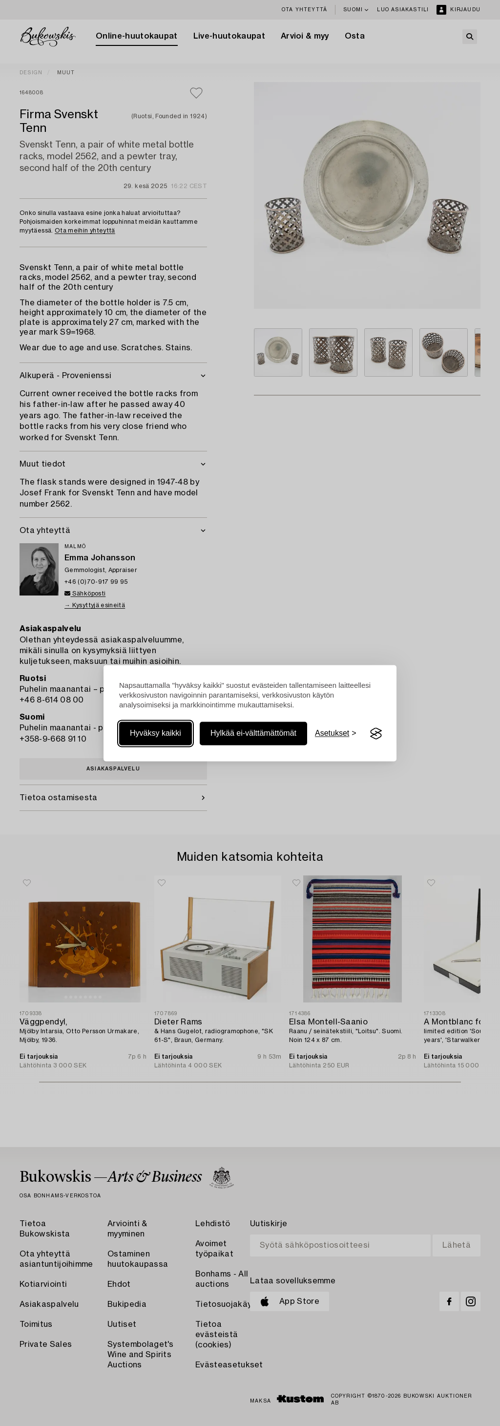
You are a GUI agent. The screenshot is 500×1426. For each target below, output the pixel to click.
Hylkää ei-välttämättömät (253, 733)
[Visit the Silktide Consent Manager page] (376, 733)
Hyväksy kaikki (155, 733)
